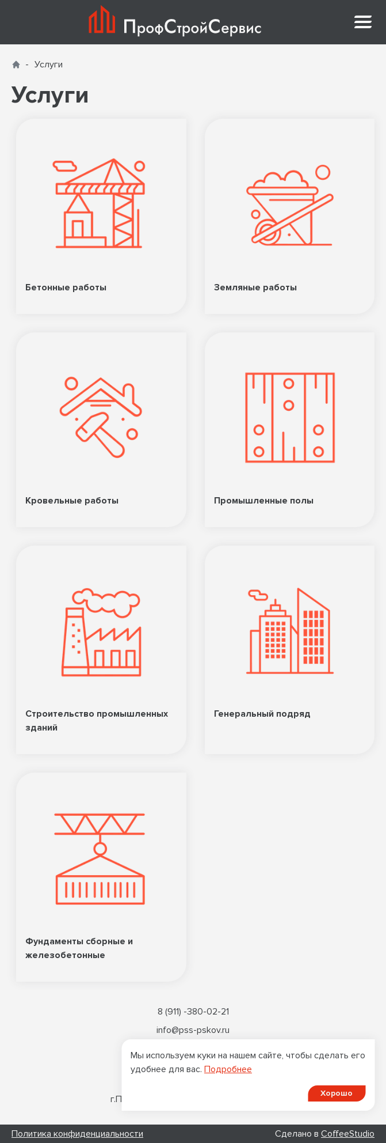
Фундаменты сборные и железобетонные (101, 877)
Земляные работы (290, 216)
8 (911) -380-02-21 (193, 1011)
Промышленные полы (290, 429)
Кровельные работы (101, 429)
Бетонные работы (101, 216)
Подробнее (228, 1069)
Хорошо (336, 1093)
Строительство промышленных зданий (101, 650)
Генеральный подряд (290, 650)
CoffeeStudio (347, 1134)
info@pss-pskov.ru (193, 1030)
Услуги (49, 64)
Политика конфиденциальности (77, 1134)
